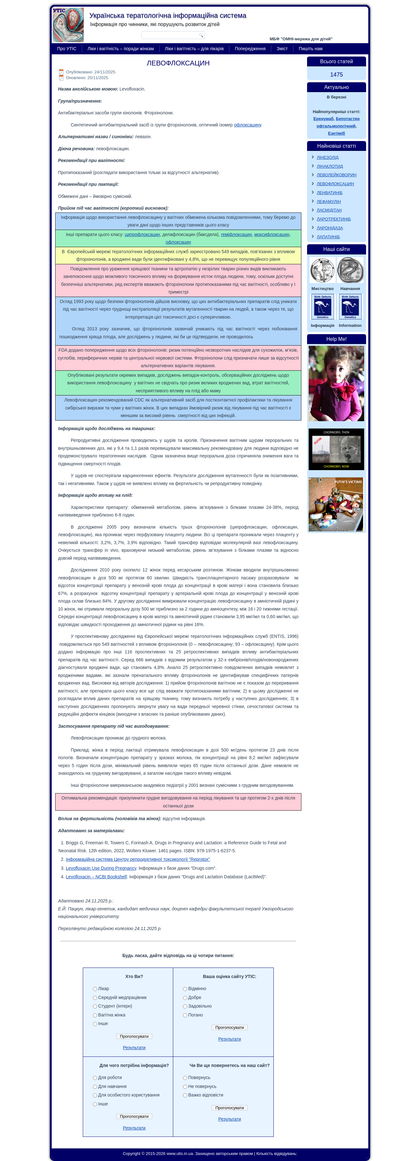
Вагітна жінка (112, 1014)
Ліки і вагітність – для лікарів (194, 48)
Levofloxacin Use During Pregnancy (101, 868)
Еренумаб (323, 118)
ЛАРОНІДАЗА (330, 228)
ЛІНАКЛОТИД (330, 166)
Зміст (282, 48)
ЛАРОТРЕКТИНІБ (334, 219)
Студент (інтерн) (115, 1006)
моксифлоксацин (271, 234)
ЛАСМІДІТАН (329, 210)
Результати (134, 1047)
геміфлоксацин (236, 234)
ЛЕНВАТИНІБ (330, 192)
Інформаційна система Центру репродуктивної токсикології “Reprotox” (138, 859)
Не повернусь (202, 1086)
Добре (194, 997)
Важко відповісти (205, 1094)
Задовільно (200, 1006)
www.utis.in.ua (180, 1153)
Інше (103, 1023)
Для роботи (110, 1077)
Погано (195, 1014)
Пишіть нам (311, 48)
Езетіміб (336, 133)
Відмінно (197, 988)
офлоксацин (178, 242)
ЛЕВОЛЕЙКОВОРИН (337, 174)
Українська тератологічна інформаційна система (167, 15)
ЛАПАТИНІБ (328, 236)
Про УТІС (66, 48)
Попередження (250, 48)
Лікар (103, 988)
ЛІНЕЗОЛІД (328, 157)
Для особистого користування (129, 1094)
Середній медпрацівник (122, 997)
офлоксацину (247, 124)
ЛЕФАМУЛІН (329, 201)
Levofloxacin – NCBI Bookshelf (96, 876)
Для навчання (112, 1086)
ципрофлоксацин (142, 234)
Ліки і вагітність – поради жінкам (121, 48)
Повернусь (199, 1077)
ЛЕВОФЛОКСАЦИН (335, 183)
